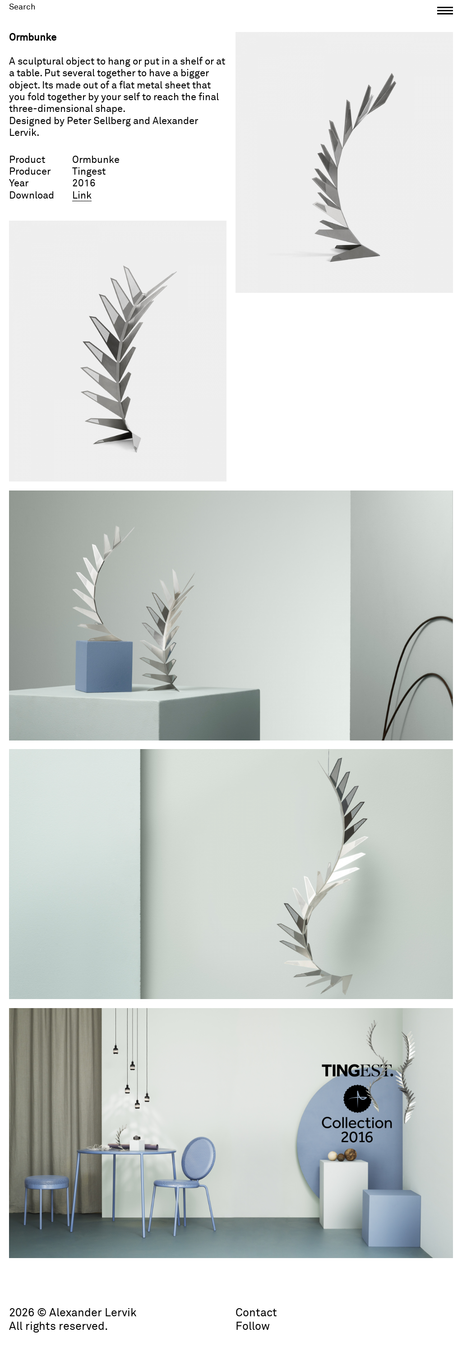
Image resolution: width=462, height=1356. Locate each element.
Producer (30, 172)
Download (31, 196)
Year (18, 184)
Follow (253, 1326)
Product (27, 160)
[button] (445, 13)
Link (82, 196)
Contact (256, 1313)
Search (22, 7)
